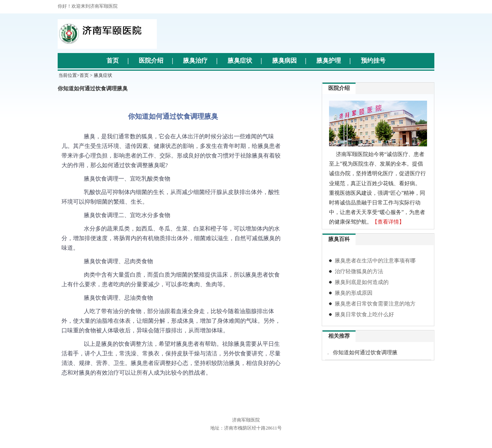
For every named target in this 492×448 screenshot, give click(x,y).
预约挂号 (373, 60)
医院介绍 (151, 60)
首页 (112, 60)
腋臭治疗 (195, 60)
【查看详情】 (388, 222)
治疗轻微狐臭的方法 (359, 271)
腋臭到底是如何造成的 (362, 282)
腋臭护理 (328, 60)
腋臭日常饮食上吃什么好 (364, 314)
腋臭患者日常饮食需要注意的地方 (375, 304)
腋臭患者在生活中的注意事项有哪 (375, 261)
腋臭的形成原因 (353, 293)
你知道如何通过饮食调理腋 (365, 352)
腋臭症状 (240, 60)
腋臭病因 (284, 60)
